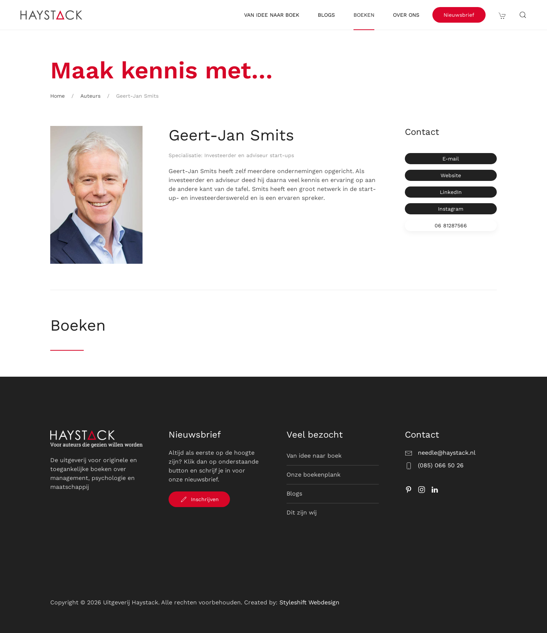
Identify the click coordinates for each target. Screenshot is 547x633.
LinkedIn (451, 192)
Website (451, 175)
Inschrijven (199, 499)
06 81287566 (451, 225)
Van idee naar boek (314, 455)
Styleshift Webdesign (309, 602)
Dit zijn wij (302, 512)
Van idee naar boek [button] (271, 15)
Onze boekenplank (313, 474)
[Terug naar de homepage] (52, 15)
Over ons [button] (406, 15)
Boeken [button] (364, 15)
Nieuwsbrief (459, 15)
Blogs (326, 15)
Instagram (450, 209)
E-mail (450, 159)
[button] (502, 15)
